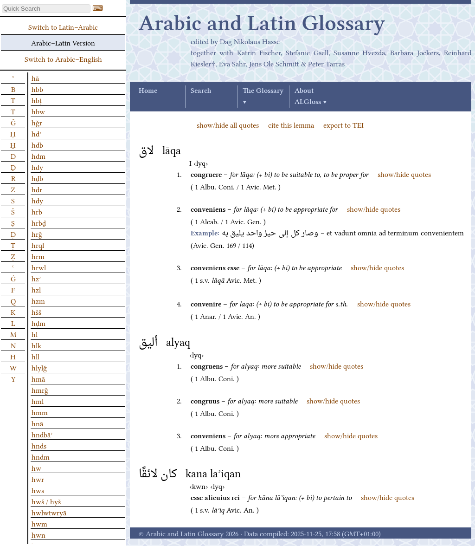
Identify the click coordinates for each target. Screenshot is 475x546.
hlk (36, 345)
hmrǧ (40, 389)
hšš (36, 311)
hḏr (37, 189)
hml (38, 401)
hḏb (37, 178)
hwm (39, 523)
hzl (36, 289)
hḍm (38, 323)
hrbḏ (39, 222)
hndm (41, 456)
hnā (37, 423)
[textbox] (46, 8)
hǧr (37, 122)
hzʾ (36, 278)
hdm (38, 155)
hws (38, 490)
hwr (38, 479)
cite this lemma (291, 124)
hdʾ (36, 133)
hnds (39, 445)
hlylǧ (39, 367)
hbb (37, 89)
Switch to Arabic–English (63, 58)
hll (35, 356)
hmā (38, 378)
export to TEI (343, 124)
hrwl (39, 267)
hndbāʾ (42, 434)
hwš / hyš (46, 501)
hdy (37, 167)
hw (36, 467)
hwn (38, 534)
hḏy (37, 200)
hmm (40, 412)
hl (35, 334)
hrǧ (37, 233)
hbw (38, 111)
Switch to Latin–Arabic (63, 26)
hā (35, 77)
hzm (38, 300)
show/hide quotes (404, 174)
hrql (38, 245)
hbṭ (37, 100)
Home (148, 91)
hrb (37, 211)
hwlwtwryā (49, 512)
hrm (38, 256)
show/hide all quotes (228, 124)
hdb (37, 144)
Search (201, 91)
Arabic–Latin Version (63, 42)
